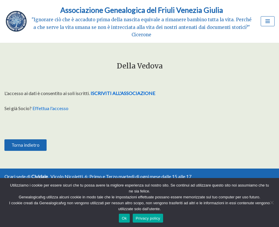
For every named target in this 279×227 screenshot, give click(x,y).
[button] (25, 145)
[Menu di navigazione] (268, 21)
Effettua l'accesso (50, 108)
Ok (124, 218)
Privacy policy (148, 218)
